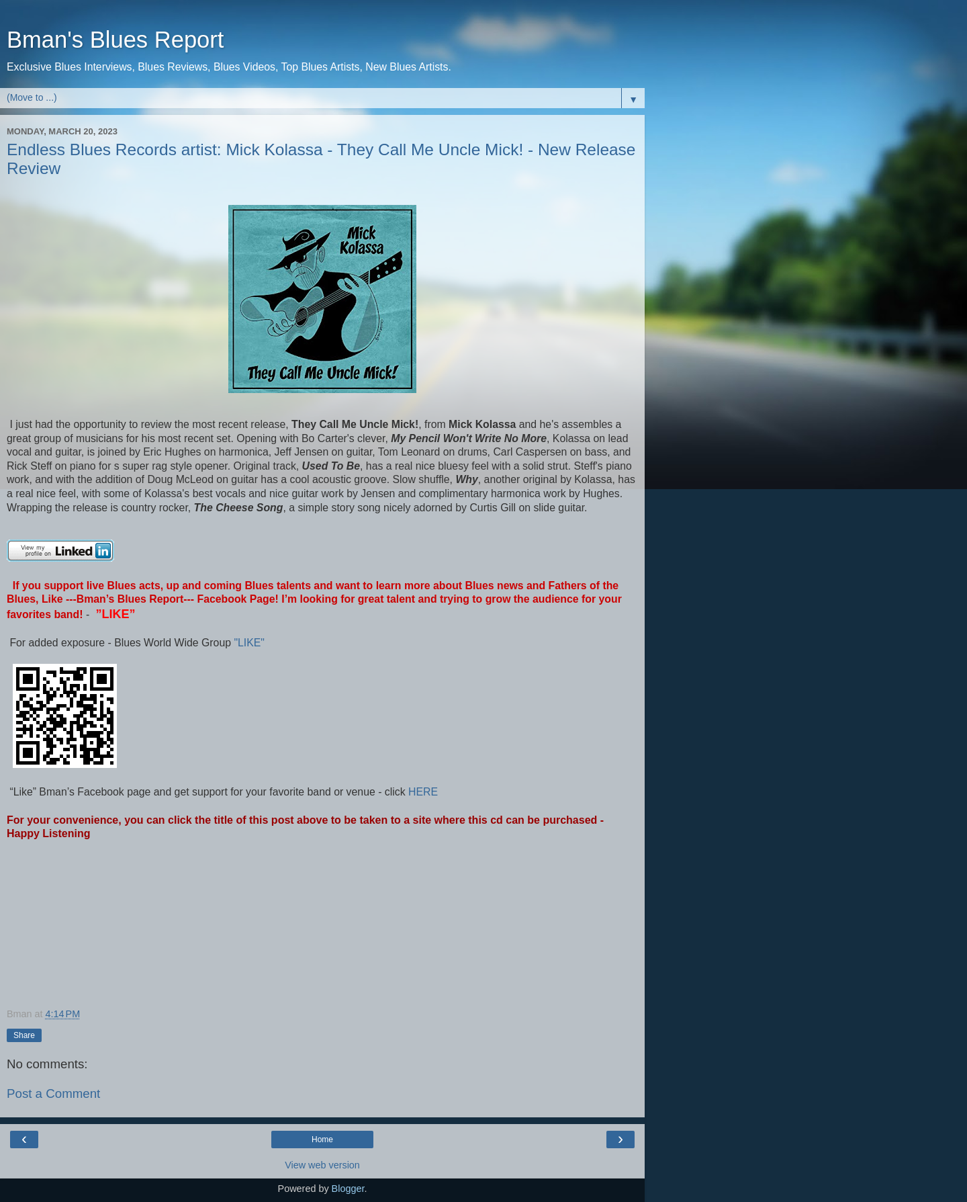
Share (24, 1035)
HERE (422, 792)
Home (322, 1139)
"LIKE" (250, 642)
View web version (322, 1165)
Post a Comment (53, 1093)
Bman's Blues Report (115, 39)
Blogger (348, 1188)
